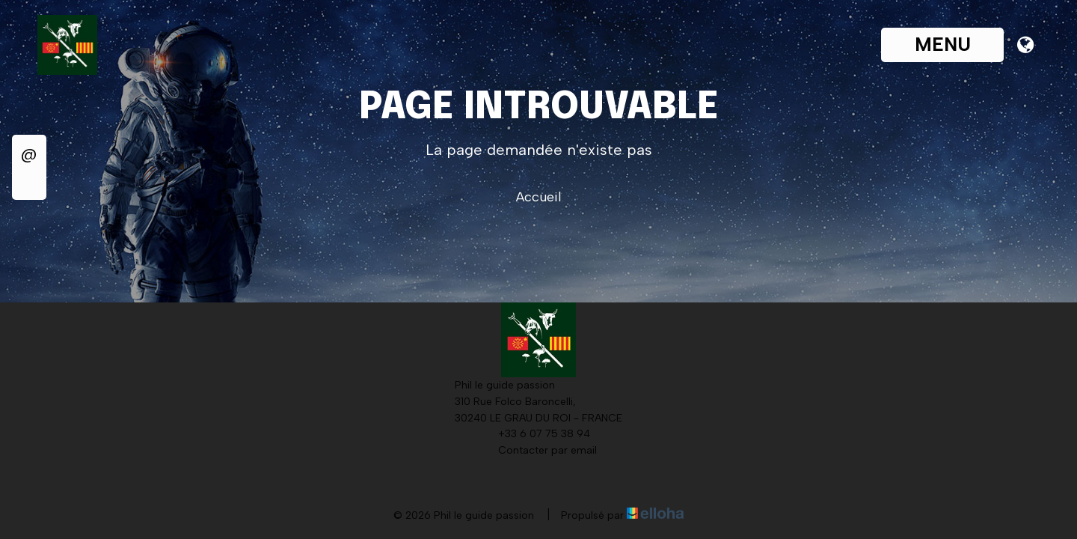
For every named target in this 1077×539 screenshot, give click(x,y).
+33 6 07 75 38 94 (535, 434)
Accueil (539, 197)
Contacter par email (539, 450)
